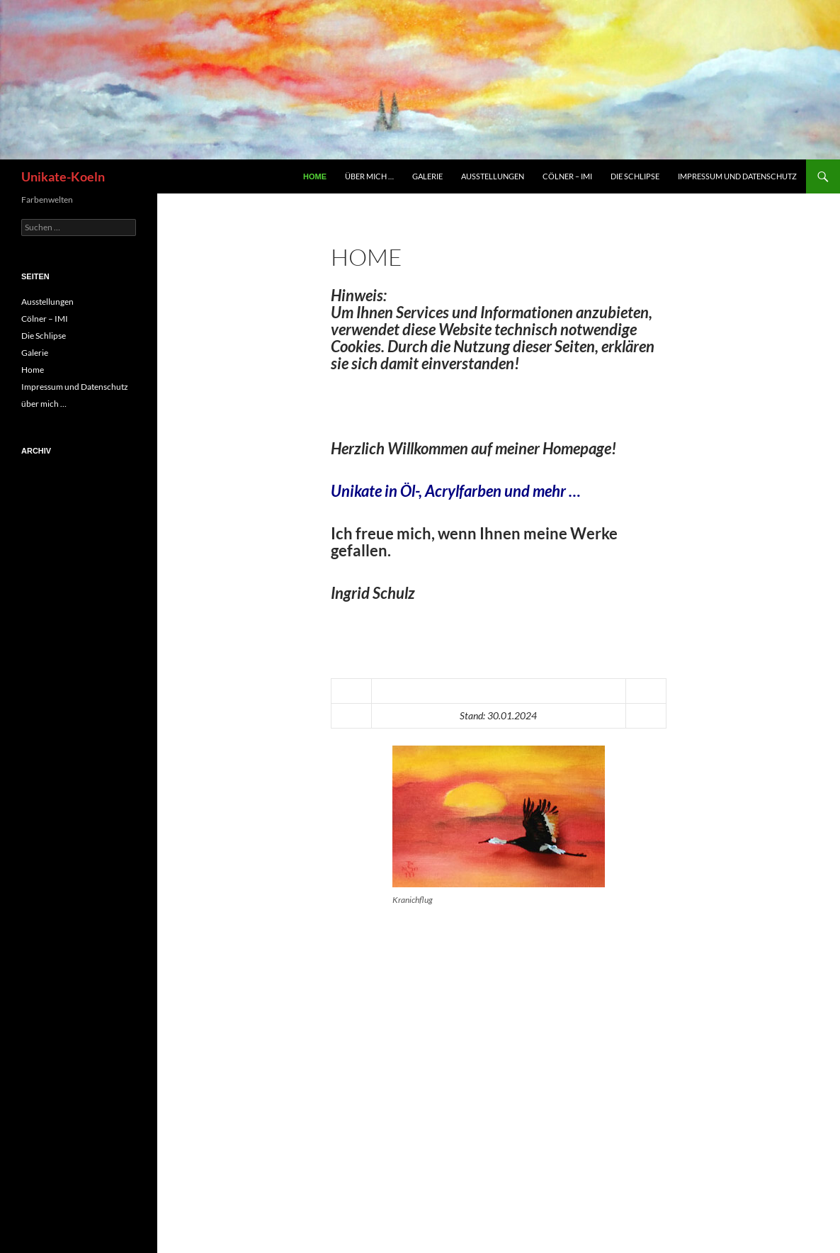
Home (315, 176)
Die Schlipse (635, 176)
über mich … (369, 176)
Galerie (427, 176)
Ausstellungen (492, 176)
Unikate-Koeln (63, 176)
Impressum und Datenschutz (737, 176)
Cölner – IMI (567, 176)
